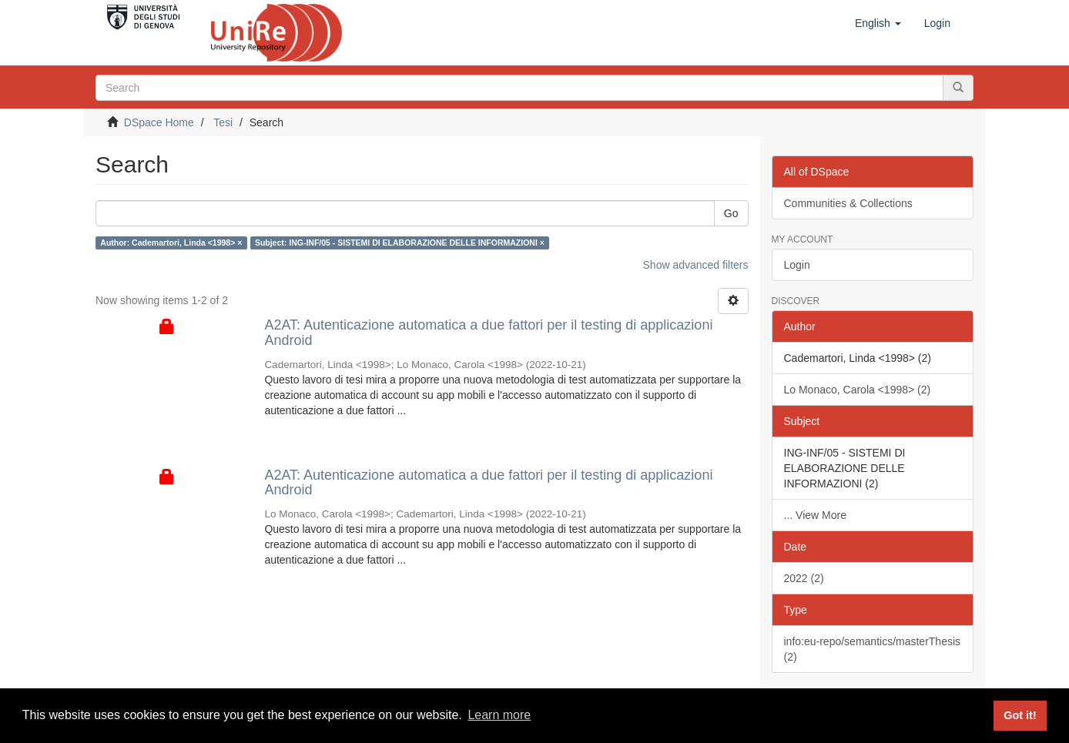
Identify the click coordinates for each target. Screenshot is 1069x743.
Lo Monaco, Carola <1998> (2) (857, 389)
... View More (815, 515)
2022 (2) (804, 578)
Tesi (223, 122)
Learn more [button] (499, 714)
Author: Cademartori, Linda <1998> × (171, 242)
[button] (878, 23)
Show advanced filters (696, 265)
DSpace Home (159, 122)
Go (731, 213)
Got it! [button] (1020, 715)
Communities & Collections (848, 203)
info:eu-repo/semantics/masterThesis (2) (872, 649)
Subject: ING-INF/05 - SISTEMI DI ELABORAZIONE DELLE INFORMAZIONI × (400, 242)
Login (797, 265)
